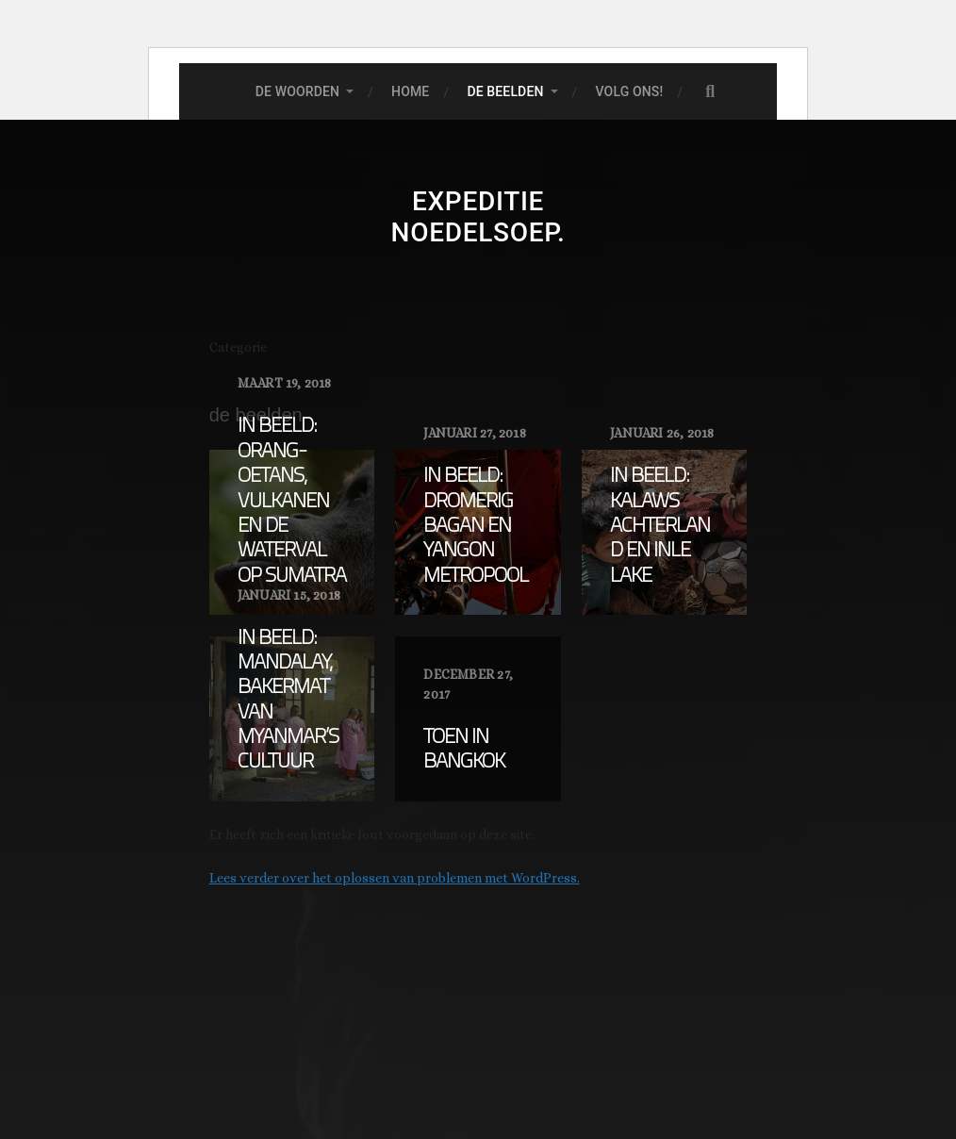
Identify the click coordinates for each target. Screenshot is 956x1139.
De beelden (505, 91)
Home (410, 91)
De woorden (297, 91)
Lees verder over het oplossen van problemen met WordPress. (394, 877)
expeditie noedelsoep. (478, 217)
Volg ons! (630, 91)
